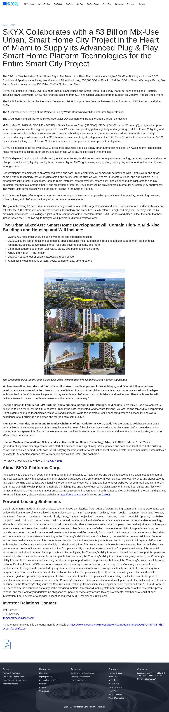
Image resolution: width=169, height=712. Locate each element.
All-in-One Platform (10, 684)
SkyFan (79, 4)
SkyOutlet (58, 4)
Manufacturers (45, 673)
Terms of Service (115, 694)
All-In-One (107, 4)
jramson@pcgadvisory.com (18, 618)
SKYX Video (29, 4)
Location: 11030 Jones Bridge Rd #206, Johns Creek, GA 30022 (151, 674)
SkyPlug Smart (93, 4)
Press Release (114, 677)
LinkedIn (106, 494)
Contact (142, 4)
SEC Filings (113, 680)
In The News (113, 684)
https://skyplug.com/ (71, 494)
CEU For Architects (78, 680)
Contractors (44, 691)
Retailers (43, 684)
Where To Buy (44, 4)
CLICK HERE (54, 460)
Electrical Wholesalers (48, 680)
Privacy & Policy (115, 687)
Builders (42, 687)
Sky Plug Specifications (80, 677)
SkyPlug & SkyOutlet (11, 673)
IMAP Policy (113, 691)
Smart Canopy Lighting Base (14, 680)
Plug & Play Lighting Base (13, 677)
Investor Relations (115, 673)
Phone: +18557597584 (146, 679)
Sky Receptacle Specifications (83, 673)
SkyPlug (69, 4)
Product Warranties (116, 698)
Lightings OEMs (45, 677)
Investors (119, 4)
